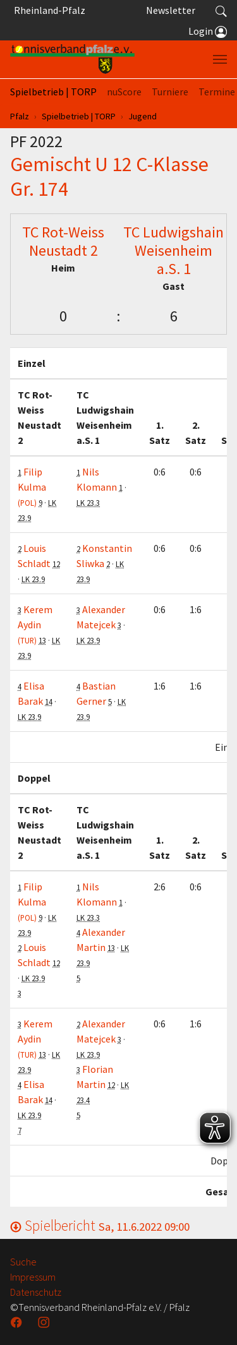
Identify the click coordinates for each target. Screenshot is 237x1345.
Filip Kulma (32, 486)
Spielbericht (100, 1225)
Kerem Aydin (35, 624)
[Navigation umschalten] (220, 59)
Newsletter (170, 10)
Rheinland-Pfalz (47, 10)
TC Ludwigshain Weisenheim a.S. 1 (173, 250)
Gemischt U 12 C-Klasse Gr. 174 (109, 176)
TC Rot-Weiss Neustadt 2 (63, 241)
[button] (221, 10)
